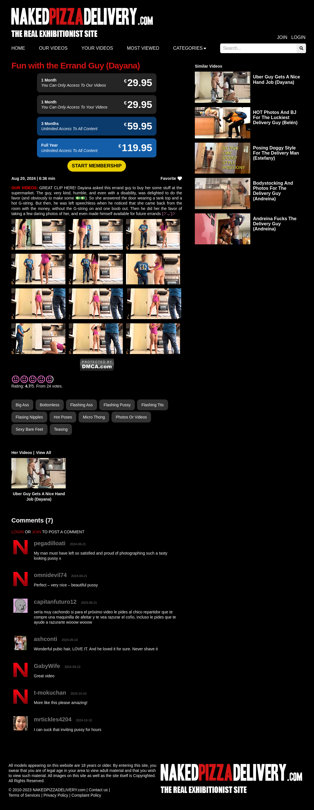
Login (298, 37)
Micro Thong (94, 417)
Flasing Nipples (29, 417)
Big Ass (22, 405)
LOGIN (17, 532)
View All (43, 452)
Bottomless (49, 405)
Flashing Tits (152, 405)
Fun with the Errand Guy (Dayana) (75, 65)
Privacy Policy (56, 795)
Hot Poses (63, 417)
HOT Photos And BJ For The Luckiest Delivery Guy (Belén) (275, 117)
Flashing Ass (81, 405)
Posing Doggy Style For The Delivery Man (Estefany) (276, 153)
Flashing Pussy (117, 405)
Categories (188, 48)
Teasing (61, 429)
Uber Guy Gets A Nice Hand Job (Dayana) (276, 79)
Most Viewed (143, 48)
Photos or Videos (131, 417)
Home (18, 48)
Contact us (98, 790)
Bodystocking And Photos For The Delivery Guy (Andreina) (273, 191)
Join (282, 37)
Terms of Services (24, 795)
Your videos (97, 48)
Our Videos (53, 48)
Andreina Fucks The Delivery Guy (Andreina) (275, 223)
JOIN (36, 532)
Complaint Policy (86, 795)
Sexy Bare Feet (29, 429)
